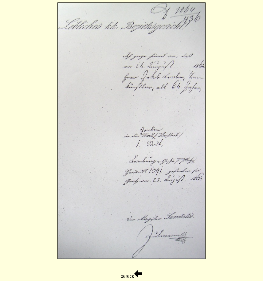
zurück (131, 276)
